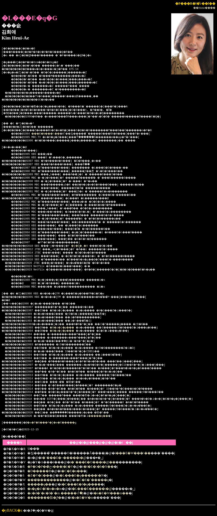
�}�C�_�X (91, 246)
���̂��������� (46, 480)
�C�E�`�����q (92, 480)
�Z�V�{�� (38, 475)
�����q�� (110, 416)
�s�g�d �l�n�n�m (44, 488)
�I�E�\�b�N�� (98, 466)
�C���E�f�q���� (81, 484)
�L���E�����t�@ (92, 488)
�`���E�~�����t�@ (64, 457)
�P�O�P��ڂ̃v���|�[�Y (50, 466)
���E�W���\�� (49, 134)
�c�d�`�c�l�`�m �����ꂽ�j (55, 493)
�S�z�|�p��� (69, 328)
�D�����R (39, 471)
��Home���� (204, 7)
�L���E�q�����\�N (81, 475)
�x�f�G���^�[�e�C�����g (59, 423)
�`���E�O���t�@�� (93, 462)
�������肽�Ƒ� (44, 497)
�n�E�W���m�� (111, 493)
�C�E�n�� (72, 471)
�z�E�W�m (82, 497)
